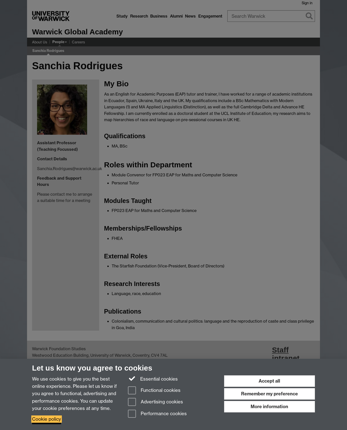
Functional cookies (154, 390)
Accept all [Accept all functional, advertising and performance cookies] (269, 381)
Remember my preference (269, 394)
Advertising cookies (155, 402)
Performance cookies (157, 414)
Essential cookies (153, 378)
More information (269, 406)
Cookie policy (46, 419)
